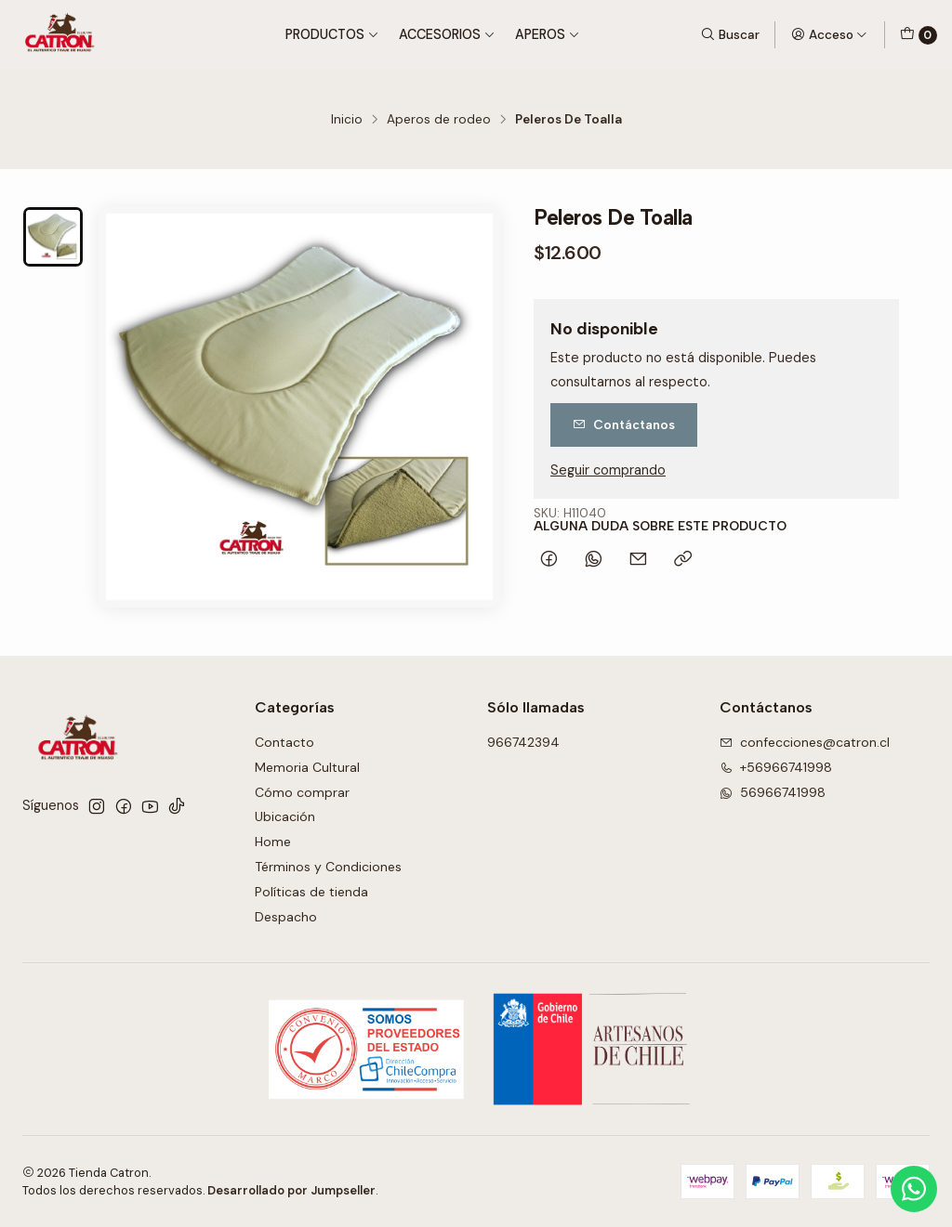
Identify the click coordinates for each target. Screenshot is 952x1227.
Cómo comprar (302, 792)
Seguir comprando (608, 469)
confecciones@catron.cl (805, 742)
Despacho (286, 916)
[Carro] (918, 35)
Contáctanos (624, 424)
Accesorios (447, 34)
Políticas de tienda (311, 891)
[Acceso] (829, 34)
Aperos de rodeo (439, 119)
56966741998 (773, 792)
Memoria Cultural (307, 767)
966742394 (523, 742)
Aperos (547, 34)
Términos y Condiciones (328, 866)
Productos (332, 34)
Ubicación (285, 816)
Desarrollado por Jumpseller (291, 1190)
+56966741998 (776, 767)
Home (273, 841)
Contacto (284, 742)
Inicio (347, 119)
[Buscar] (729, 34)
